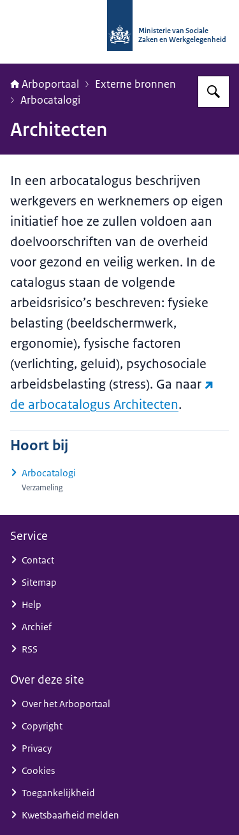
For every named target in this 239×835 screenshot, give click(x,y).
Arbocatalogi (50, 100)
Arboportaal (44, 84)
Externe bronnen (135, 84)
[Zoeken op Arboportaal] (213, 91)
